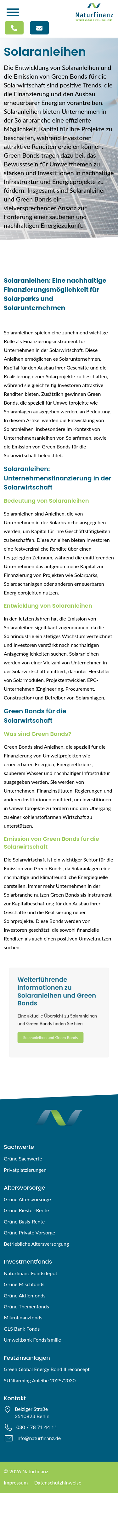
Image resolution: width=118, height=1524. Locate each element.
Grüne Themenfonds (26, 1306)
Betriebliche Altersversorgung (36, 1244)
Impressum (16, 1482)
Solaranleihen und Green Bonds (50, 1040)
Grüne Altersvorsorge (27, 1199)
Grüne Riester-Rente (26, 1210)
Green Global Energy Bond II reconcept (47, 1369)
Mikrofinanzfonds (23, 1317)
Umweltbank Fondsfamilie (32, 1340)
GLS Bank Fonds (22, 1329)
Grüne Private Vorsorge (29, 1232)
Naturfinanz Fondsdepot (30, 1273)
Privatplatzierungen (25, 1170)
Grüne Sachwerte (23, 1158)
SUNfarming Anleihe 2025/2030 (40, 1380)
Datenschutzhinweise (57, 1482)
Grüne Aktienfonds (25, 1295)
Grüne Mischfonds (24, 1284)
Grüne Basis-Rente (24, 1221)
